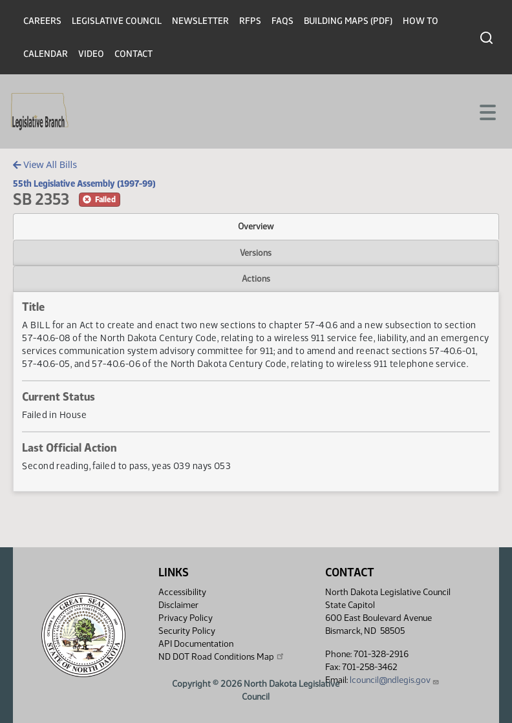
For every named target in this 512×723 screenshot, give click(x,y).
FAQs (282, 21)
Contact (133, 53)
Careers (42, 21)
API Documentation (195, 643)
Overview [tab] (255, 226)
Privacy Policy (185, 618)
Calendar (45, 53)
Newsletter (200, 21)
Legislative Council (117, 21)
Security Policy (186, 630)
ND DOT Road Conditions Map (221, 656)
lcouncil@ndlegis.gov (395, 680)
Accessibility (182, 592)
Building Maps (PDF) (348, 21)
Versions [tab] (256, 252)
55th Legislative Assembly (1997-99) (84, 183)
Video (91, 53)
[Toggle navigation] (486, 111)
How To (420, 21)
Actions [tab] (256, 278)
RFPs (250, 21)
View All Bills (45, 164)
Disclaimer (178, 605)
